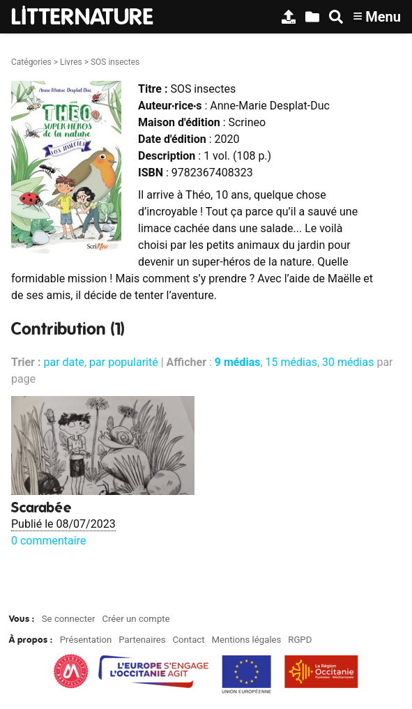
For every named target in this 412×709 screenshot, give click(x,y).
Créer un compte (135, 618)
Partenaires (142, 639)
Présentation (86, 639)
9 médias (238, 362)
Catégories (31, 62)
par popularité (123, 362)
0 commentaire (48, 540)
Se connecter (69, 618)
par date (63, 362)
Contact (188, 639)
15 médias (291, 362)
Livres (71, 62)
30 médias (348, 362)
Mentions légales (246, 639)
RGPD (300, 639)
